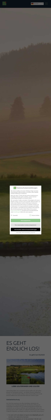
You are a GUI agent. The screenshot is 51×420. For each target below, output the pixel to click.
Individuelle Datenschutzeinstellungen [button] (25, 229)
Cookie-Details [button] (18, 232)
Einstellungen (17, 212)
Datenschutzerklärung (16, 210)
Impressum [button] (33, 232)
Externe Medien (34, 215)
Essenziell (14, 215)
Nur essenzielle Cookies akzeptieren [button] (25, 225)
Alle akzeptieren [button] (25, 220)
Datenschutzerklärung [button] (26, 232)
